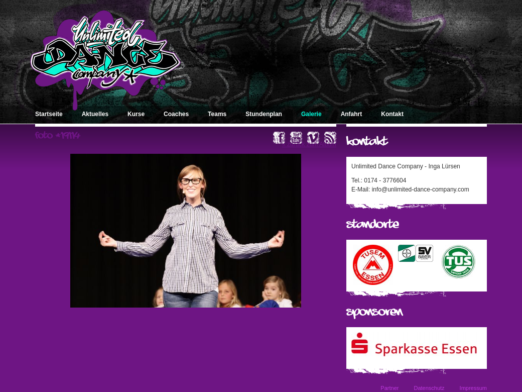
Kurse (136, 114)
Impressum (473, 388)
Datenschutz (429, 388)
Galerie (311, 114)
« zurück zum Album (309, 144)
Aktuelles (95, 114)
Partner (389, 388)
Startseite (49, 114)
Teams (217, 114)
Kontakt (392, 114)
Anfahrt (351, 114)
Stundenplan (263, 114)
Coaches (176, 114)
